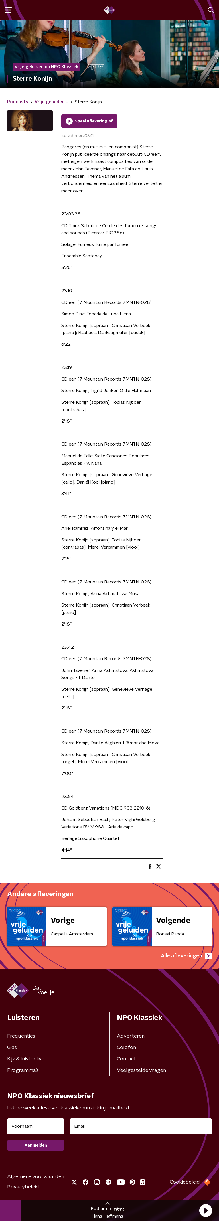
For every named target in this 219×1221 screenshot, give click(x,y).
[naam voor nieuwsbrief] (35, 1126)
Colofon (126, 1047)
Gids (12, 1047)
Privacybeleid (23, 1187)
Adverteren (131, 1036)
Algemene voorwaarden (35, 1176)
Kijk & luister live (25, 1059)
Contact (126, 1059)
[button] (205, 1210)
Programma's (23, 1070)
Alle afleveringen (186, 956)
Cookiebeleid (185, 1182)
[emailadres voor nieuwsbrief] (141, 1126)
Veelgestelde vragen (141, 1070)
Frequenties (21, 1036)
